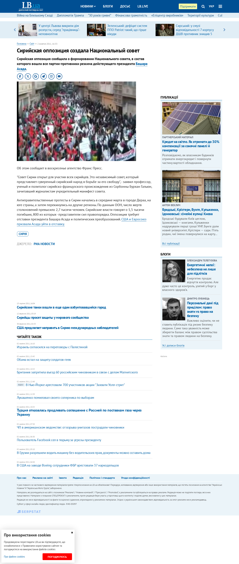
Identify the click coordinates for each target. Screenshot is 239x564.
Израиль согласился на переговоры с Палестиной (52, 347)
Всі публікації (171, 243)
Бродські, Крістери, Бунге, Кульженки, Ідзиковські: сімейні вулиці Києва (190, 211)
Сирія (23, 234)
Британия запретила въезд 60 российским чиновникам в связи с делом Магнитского (77, 372)
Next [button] (224, 29)
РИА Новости (44, 244)
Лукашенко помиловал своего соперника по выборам (55, 397)
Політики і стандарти (102, 477)
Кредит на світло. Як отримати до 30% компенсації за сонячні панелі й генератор (190, 145)
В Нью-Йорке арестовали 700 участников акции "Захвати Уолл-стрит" (71, 385)
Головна (21, 43)
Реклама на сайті (43, 477)
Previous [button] (15, 29)
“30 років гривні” (99, 15)
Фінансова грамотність (131, 15)
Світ (32, 43)
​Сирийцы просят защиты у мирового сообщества (53, 317)
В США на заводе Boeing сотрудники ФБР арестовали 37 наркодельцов (68, 465)
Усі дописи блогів (173, 345)
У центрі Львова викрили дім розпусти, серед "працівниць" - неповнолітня (59, 30)
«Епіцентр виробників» (167, 15)
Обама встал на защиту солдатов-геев (44, 359)
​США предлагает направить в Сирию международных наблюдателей (67, 327)
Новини (88, 6)
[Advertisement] (84, 274)
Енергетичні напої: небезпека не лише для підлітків (201, 269)
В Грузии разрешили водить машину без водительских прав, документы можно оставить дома (83, 452)
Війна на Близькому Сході (35, 15)
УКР (211, 6)
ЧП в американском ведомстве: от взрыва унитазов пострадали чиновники (70, 427)
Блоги (108, 6)
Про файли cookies (14, 556)
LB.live (143, 6)
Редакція (78, 477)
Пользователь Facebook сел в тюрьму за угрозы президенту (59, 440)
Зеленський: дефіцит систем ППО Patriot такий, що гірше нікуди (127, 30)
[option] (51, 29)
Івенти (63, 477)
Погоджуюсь (57, 556)
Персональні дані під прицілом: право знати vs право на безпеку (202, 309)
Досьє (125, 6)
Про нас (21, 477)
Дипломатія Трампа (70, 15)
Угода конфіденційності (135, 477)
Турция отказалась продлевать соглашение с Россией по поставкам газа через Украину (79, 412)
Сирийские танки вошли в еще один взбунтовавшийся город (61, 307)
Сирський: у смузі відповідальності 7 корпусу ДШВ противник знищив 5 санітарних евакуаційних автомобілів (195, 34)
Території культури (200, 15)
